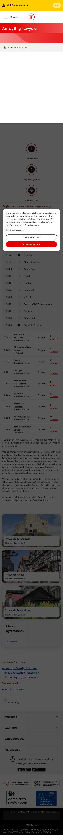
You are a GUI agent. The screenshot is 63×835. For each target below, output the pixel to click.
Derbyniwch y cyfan (31, 244)
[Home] (4, 47)
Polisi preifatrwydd (14, 230)
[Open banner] (57, 5)
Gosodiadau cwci (31, 237)
